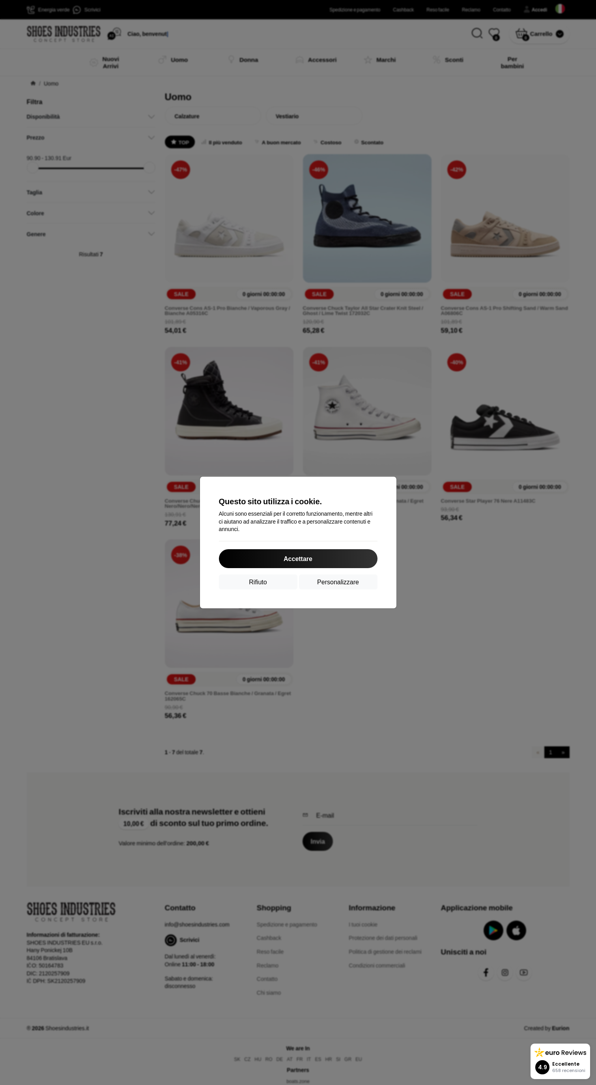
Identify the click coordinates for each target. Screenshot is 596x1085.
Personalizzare (338, 581)
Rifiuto (258, 581)
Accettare (298, 558)
